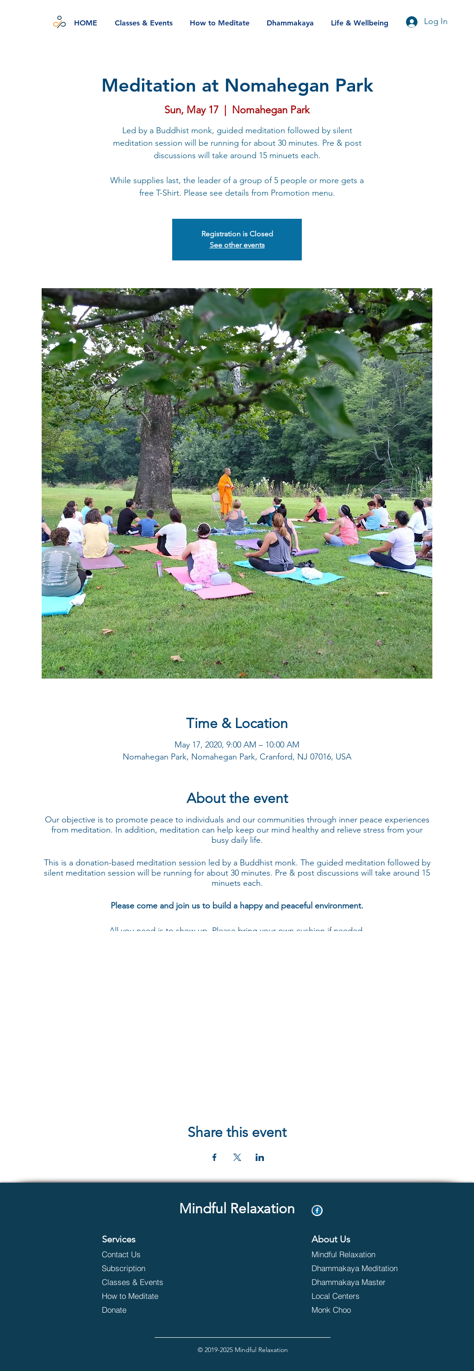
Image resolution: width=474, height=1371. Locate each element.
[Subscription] (135, 1268)
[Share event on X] (237, 1157)
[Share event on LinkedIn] (260, 1157)
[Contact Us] (135, 1254)
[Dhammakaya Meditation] (356, 1268)
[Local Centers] (351, 1296)
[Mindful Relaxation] (344, 1254)
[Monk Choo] (351, 1309)
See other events (237, 245)
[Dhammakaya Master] (356, 1282)
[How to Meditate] (141, 1296)
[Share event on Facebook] (214, 1157)
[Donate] (141, 1309)
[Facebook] (317, 1210)
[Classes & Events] (141, 1282)
